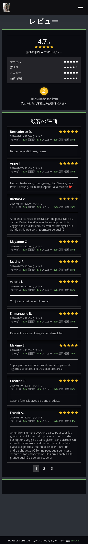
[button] (80, 7)
